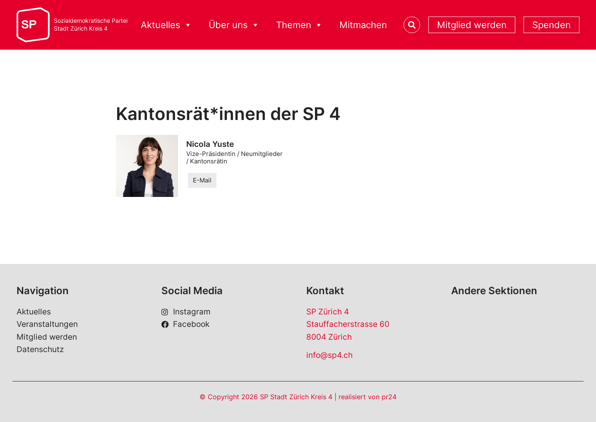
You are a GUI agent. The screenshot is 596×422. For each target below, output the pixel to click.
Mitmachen (363, 24)
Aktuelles (34, 311)
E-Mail (202, 180)
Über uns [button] (234, 25)
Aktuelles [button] (166, 25)
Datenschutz (40, 349)
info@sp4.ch (329, 355)
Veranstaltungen (47, 324)
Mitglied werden (472, 24)
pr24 (389, 397)
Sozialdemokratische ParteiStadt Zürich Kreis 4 (90, 24)
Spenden (551, 24)
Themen (299, 25)
